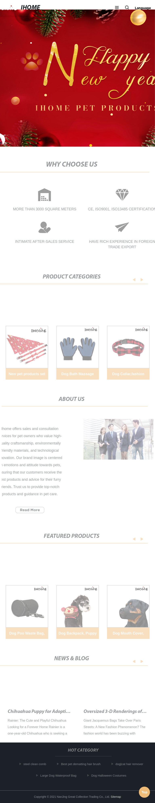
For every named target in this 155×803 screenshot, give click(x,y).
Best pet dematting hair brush (82, 764)
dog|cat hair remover (130, 764)
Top (144, 791)
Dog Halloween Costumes (109, 775)
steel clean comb (35, 764)
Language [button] (143, 8)
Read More (29, 510)
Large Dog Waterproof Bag (59, 775)
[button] (116, 7)
